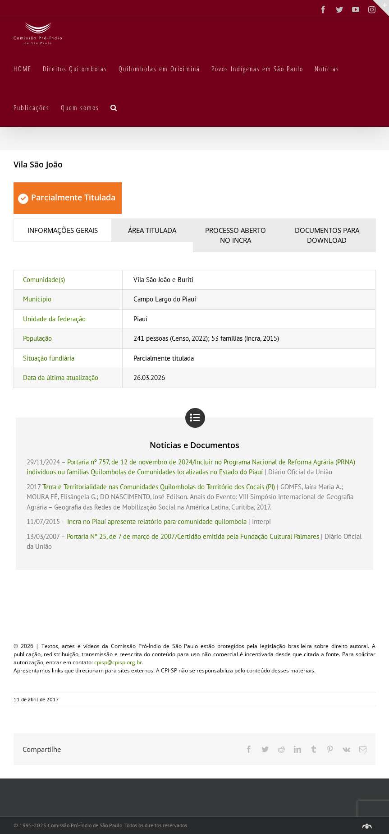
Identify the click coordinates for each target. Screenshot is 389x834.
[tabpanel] (194, 329)
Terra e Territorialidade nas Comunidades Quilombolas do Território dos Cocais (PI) (158, 486)
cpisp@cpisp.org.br (118, 662)
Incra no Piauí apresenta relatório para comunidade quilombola (157, 521)
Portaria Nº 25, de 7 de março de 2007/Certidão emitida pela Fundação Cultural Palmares (193, 536)
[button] (114, 107)
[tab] (63, 230)
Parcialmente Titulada (66, 197)
